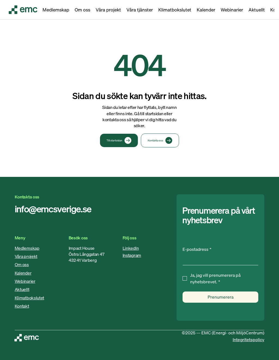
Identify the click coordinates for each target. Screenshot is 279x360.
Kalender (23, 272)
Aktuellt (22, 289)
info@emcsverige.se (53, 208)
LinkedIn (131, 248)
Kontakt (22, 306)
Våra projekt (26, 256)
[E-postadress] (219, 259)
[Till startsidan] (119, 140)
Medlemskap (27, 248)
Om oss (22, 264)
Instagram (132, 255)
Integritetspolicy (248, 339)
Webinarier (25, 281)
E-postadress (197, 249)
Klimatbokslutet (29, 297)
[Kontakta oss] (160, 140)
